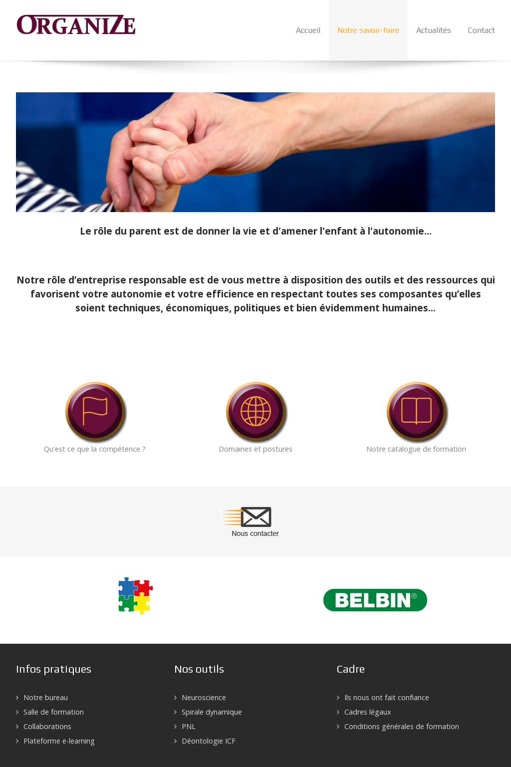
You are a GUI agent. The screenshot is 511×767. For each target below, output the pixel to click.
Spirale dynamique (212, 712)
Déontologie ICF (209, 741)
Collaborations (47, 726)
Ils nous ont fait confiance (386, 697)
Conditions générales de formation (401, 726)
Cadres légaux (367, 712)
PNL (189, 726)
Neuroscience (204, 697)
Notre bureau (45, 697)
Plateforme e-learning (59, 741)
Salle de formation (53, 712)
